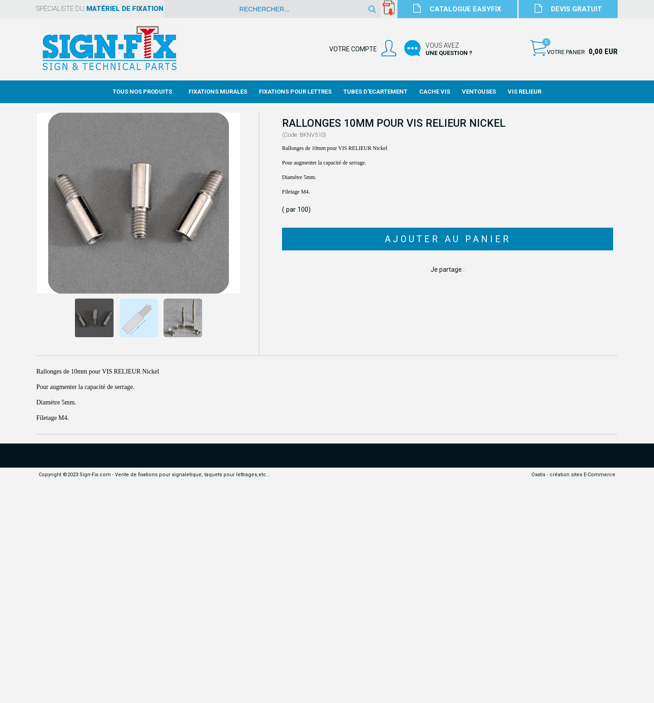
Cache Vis (434, 91)
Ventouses (479, 91)
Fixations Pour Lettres (295, 91)
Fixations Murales (217, 91)
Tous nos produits (142, 91)
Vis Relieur (524, 91)
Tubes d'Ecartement (375, 91)
